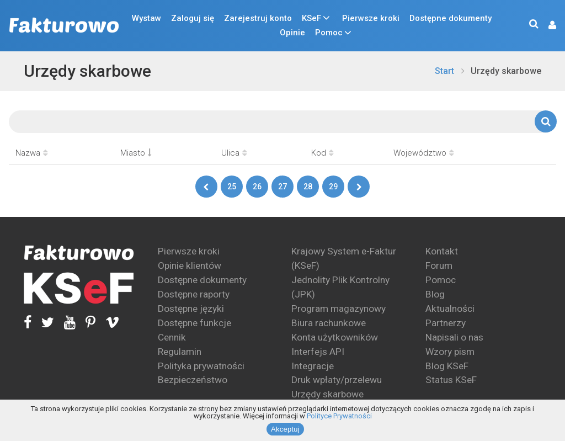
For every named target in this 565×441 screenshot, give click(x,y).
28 (307, 186)
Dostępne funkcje (194, 322)
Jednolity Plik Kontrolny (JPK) (340, 287)
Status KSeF (451, 379)
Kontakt (441, 251)
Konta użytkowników (334, 337)
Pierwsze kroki (370, 18)
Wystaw (146, 18)
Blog (435, 294)
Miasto (135, 153)
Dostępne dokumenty (450, 18)
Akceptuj (285, 429)
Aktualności (450, 308)
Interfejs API (317, 351)
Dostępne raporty (194, 294)
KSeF (311, 18)
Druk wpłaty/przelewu (336, 379)
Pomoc (329, 33)
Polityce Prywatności (339, 415)
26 (257, 186)
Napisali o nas (454, 337)
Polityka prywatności (201, 365)
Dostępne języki (191, 308)
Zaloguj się (192, 18)
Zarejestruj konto (258, 18)
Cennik (172, 337)
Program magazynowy (338, 308)
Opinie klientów (189, 265)
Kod (322, 153)
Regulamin (179, 351)
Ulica (234, 153)
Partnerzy (445, 322)
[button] (546, 26)
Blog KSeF (446, 365)
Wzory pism (450, 351)
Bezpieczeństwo (192, 379)
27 (282, 186)
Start (444, 71)
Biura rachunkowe (328, 322)
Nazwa (31, 153)
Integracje (312, 365)
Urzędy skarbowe (87, 71)
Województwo (423, 153)
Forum (438, 265)
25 (231, 186)
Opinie (292, 33)
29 (333, 186)
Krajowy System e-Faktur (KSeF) (343, 258)
